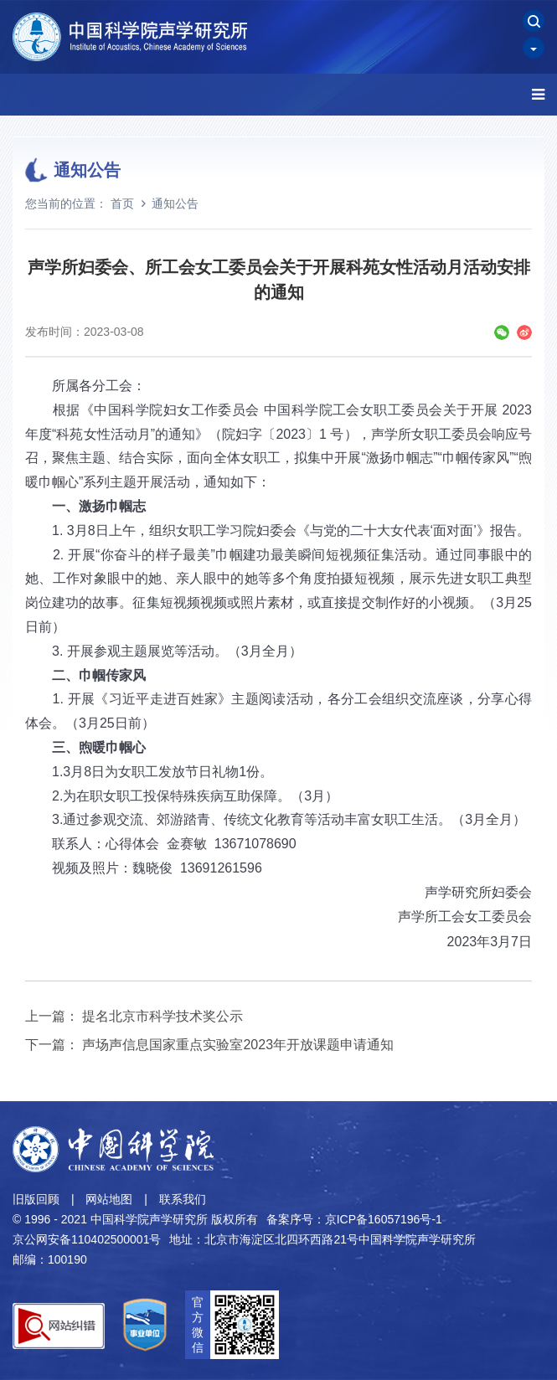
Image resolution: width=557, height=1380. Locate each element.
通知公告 (175, 203)
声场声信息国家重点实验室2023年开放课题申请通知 (238, 1045)
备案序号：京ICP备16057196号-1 (354, 1219)
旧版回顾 (36, 1199)
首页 (122, 203)
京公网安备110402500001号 (87, 1239)
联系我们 (182, 1199)
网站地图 (108, 1199)
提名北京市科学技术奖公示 (162, 1016)
